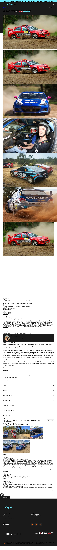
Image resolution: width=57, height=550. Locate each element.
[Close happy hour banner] (55, 1)
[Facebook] (40, 524)
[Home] (10, 4)
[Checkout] (53, 4)
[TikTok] (36, 524)
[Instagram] (32, 524)
